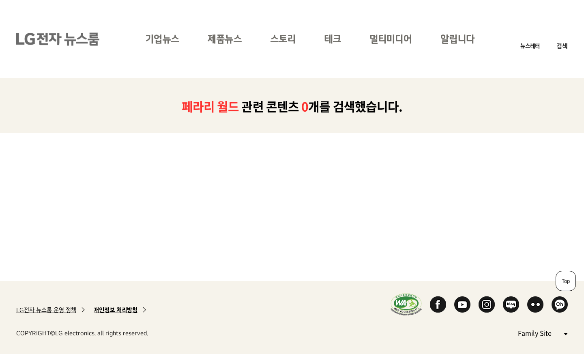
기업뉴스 (162, 38)
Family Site (542, 333)
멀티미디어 (390, 38)
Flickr (535, 304)
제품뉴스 (225, 38)
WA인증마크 (406, 304)
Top (566, 281)
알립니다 (457, 38)
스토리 (283, 38)
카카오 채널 (560, 304)
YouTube (462, 304)
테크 (332, 38)
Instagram (487, 304)
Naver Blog (511, 304)
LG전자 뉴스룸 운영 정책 (46, 310)
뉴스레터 (530, 45)
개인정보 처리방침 (115, 310)
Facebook (438, 304)
